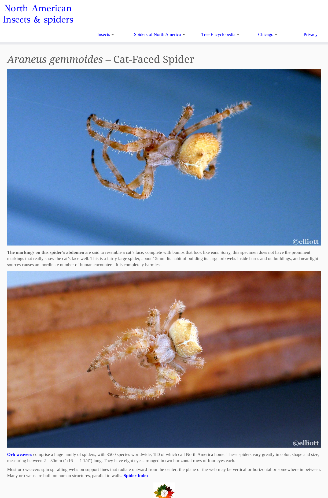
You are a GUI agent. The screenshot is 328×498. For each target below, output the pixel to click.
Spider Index (136, 475)
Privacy (311, 34)
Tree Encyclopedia (220, 34)
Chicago (267, 34)
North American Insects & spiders (37, 14)
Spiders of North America (159, 34)
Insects (105, 34)
